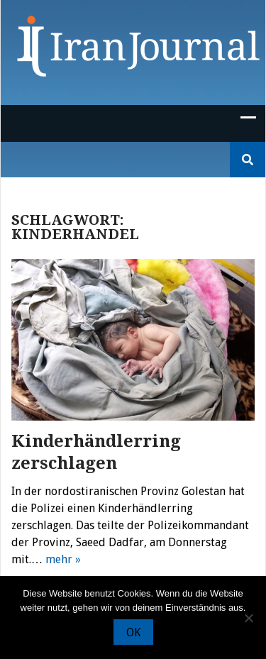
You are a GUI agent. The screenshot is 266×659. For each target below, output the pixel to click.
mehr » (63, 559)
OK (133, 632)
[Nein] (248, 618)
